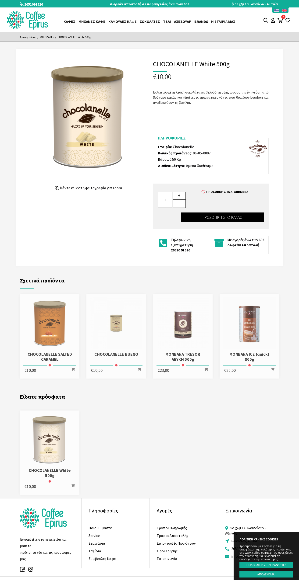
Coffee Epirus (27, 20)
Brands (201, 21)
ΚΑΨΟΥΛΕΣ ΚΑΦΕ (122, 21)
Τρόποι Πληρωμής (172, 512)
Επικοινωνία (167, 543)
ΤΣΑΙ (167, 21)
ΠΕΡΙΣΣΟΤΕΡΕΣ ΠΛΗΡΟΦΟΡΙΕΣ (266, 565)
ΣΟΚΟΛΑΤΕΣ (150, 21)
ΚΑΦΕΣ (69, 21)
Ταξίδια (95, 535)
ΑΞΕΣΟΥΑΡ (182, 21)
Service (94, 520)
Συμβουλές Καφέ (102, 543)
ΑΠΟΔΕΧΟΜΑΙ (266, 574)
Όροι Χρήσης (167, 535)
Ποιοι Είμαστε (100, 512)
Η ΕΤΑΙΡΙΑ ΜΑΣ (223, 21)
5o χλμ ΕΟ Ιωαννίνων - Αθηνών (254, 4)
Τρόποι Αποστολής (172, 520)
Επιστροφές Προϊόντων (176, 527)
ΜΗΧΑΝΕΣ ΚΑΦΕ (91, 21)
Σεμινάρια (97, 527)
